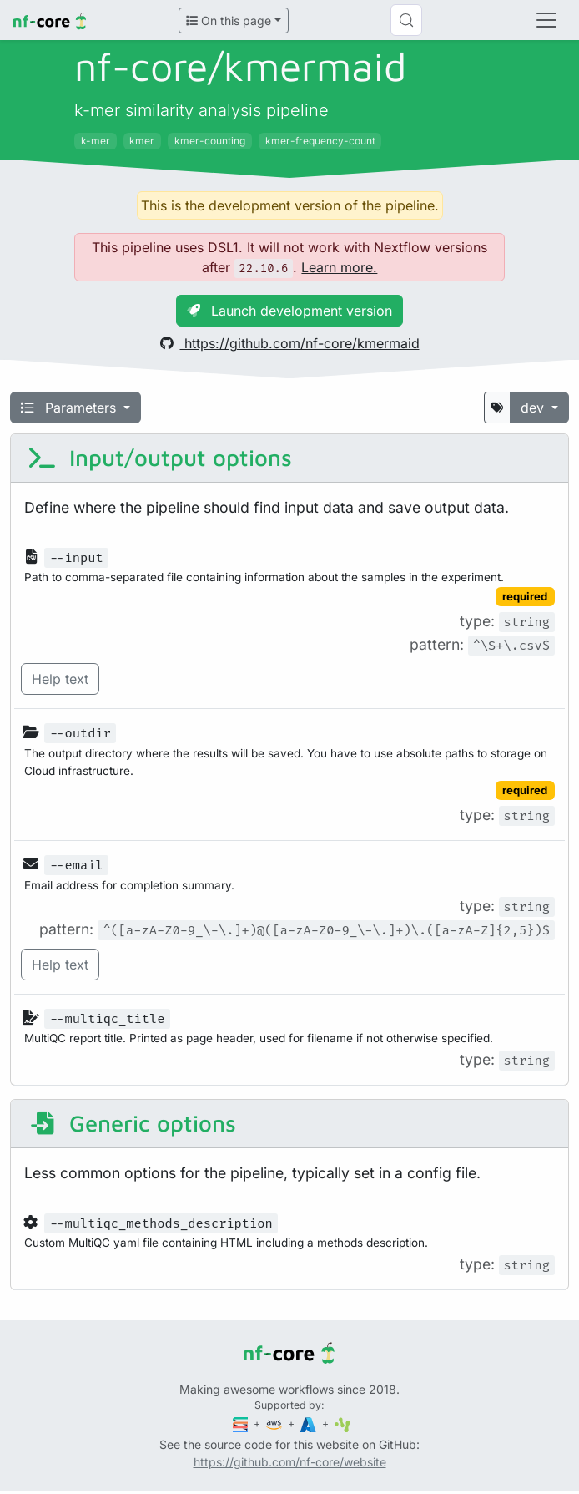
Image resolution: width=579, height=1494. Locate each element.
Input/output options (160, 457)
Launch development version (289, 310)
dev (534, 407)
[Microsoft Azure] (309, 1423)
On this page (228, 20)
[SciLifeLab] (342, 1423)
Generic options (132, 1123)
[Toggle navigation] (546, 20)
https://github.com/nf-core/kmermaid (290, 343)
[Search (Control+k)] (406, 20)
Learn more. (339, 267)
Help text (60, 679)
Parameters (70, 407)
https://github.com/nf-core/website (290, 1462)
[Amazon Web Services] (275, 1423)
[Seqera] (242, 1423)
